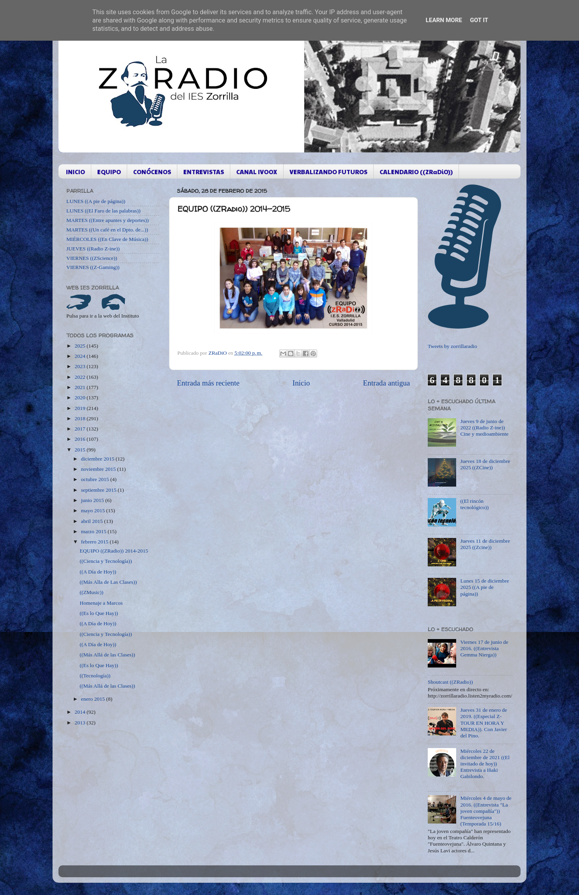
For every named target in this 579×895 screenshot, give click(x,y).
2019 (80, 408)
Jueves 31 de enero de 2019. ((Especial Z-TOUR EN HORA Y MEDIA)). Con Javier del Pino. (483, 723)
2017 (80, 429)
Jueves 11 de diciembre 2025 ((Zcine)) (485, 544)
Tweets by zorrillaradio (452, 346)
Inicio (301, 383)
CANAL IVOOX (256, 171)
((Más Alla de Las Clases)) (108, 582)
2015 (80, 450)
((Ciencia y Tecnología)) (106, 561)
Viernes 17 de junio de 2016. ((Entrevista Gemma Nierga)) (484, 648)
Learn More (444, 20)
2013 (80, 723)
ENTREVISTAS (203, 171)
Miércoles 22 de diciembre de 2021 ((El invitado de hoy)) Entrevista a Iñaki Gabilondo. (484, 764)
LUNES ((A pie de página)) (95, 201)
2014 (80, 712)
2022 (80, 377)
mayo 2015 (93, 510)
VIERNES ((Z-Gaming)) (93, 267)
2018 (80, 418)
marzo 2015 (94, 531)
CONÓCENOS (152, 171)
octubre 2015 (95, 479)
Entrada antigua (386, 383)
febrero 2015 (95, 542)
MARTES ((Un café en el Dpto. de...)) (107, 230)
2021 (80, 387)
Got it (479, 20)
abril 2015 (92, 521)
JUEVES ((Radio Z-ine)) (93, 249)
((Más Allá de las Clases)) (107, 655)
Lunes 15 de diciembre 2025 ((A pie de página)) (484, 587)
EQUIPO (109, 171)
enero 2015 (93, 699)
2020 (80, 397)
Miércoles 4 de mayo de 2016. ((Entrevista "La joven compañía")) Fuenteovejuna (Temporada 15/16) (485, 811)
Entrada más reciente (208, 383)
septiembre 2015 (99, 490)
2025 (80, 346)
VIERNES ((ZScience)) (91, 258)
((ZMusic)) (91, 592)
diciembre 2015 (98, 459)
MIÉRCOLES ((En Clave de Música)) (107, 239)
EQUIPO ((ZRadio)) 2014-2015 (114, 551)
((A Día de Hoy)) (98, 572)
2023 (80, 366)
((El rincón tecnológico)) (474, 504)
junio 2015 (93, 500)
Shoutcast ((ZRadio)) (450, 682)
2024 (80, 356)
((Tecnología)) (95, 676)
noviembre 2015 (99, 469)
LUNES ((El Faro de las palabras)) (103, 211)
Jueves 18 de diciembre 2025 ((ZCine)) (485, 464)
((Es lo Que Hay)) (99, 613)
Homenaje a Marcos (101, 603)
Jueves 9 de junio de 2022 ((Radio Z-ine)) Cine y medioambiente (484, 427)
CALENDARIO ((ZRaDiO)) (416, 171)
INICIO (75, 171)
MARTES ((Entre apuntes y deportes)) (107, 220)
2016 (80, 439)
